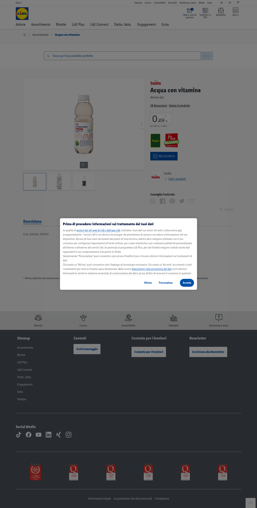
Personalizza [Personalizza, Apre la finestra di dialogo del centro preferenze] (166, 282)
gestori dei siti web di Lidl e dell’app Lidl (98, 230)
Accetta (187, 282)
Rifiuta (148, 282)
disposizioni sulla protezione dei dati (152, 269)
